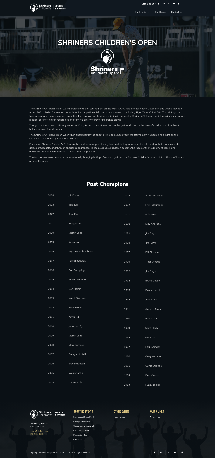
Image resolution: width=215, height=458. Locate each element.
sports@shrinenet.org (39, 431)
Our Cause (160, 12)
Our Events (142, 11)
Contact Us (176, 12)
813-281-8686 (36, 434)
